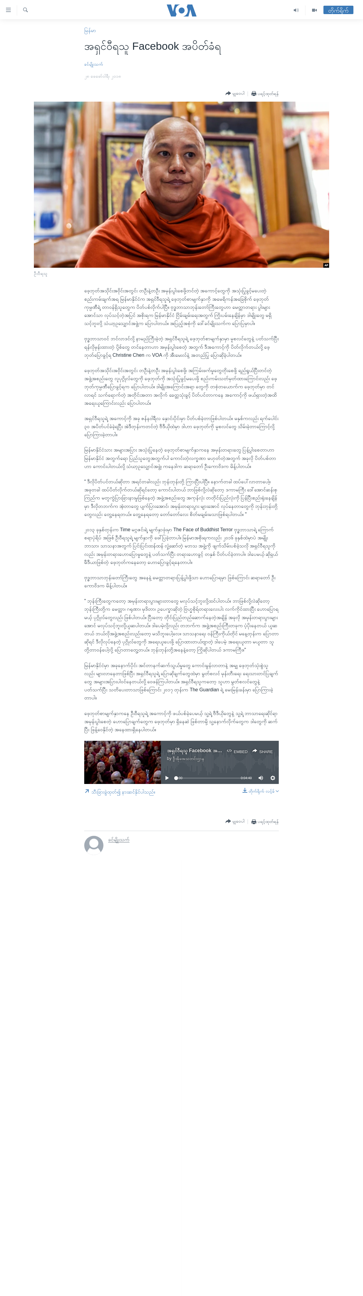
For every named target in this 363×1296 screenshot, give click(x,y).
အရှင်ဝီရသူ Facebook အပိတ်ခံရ (199, 750)
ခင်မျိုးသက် (93, 64)
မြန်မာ (90, 30)
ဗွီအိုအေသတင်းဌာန (188, 758)
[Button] (235, 93)
